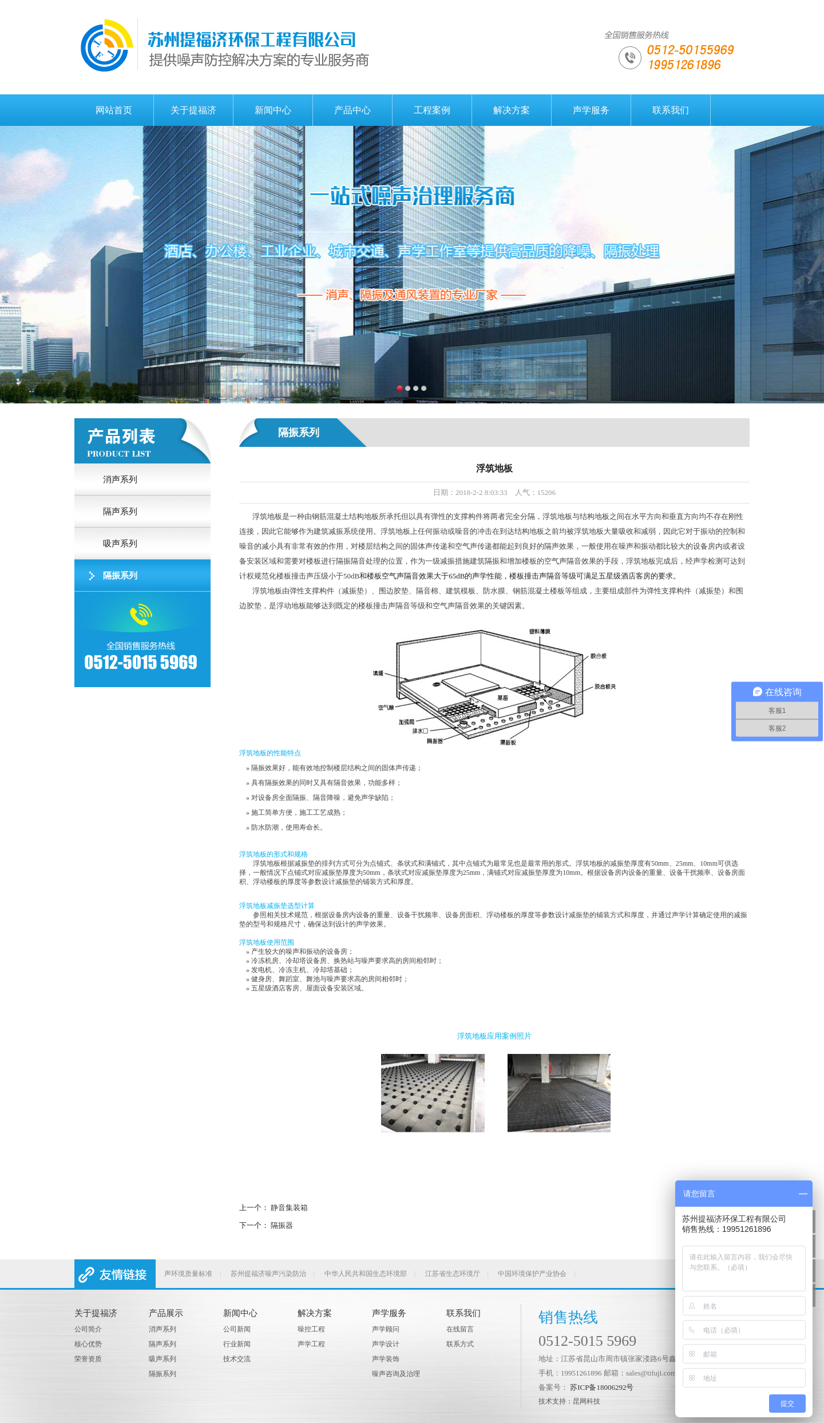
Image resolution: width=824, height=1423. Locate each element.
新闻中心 (273, 110)
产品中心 (352, 110)
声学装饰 (385, 1359)
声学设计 (385, 1344)
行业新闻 (237, 1344)
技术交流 (237, 1359)
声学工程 (311, 1344)
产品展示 (166, 1313)
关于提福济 (193, 110)
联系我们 (670, 110)
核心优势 (88, 1344)
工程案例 (432, 110)
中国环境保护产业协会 (532, 1274)
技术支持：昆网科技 (569, 1401)
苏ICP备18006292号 (601, 1387)
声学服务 (591, 110)
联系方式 (460, 1344)
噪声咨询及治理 (396, 1374)
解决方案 (511, 110)
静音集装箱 (289, 1207)
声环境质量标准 (188, 1274)
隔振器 (282, 1225)
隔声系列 (162, 1344)
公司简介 (88, 1329)
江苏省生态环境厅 (452, 1274)
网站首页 (114, 110)
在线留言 (460, 1329)
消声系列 (162, 1329)
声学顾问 (385, 1329)
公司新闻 (237, 1329)
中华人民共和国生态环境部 (365, 1274)
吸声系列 (162, 1359)
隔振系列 (162, 1374)
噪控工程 (311, 1329)
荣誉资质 (88, 1359)
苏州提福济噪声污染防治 (268, 1274)
